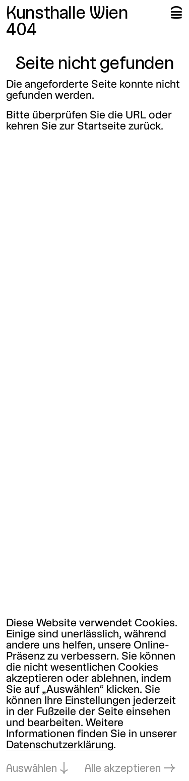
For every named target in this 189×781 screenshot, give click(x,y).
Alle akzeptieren (123, 769)
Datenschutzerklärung (59, 745)
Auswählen (31, 769)
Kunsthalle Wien (67, 14)
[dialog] (94, 696)
